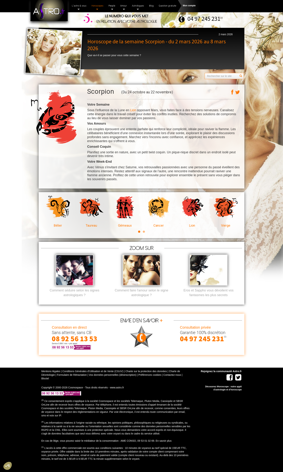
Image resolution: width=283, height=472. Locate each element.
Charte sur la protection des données (146, 377)
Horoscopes (97, 7)
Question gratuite (167, 5)
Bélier (57, 212)
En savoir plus (163, 446)
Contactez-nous (172, 380)
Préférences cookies (149, 380)
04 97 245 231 (204, 18)
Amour (123, 7)
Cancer (158, 212)
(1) (221, 17)
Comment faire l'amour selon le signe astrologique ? (141, 299)
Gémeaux (125, 212)
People (111, 7)
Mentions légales (50, 377)
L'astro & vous (79, 7)
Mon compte (189, 5)
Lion (133, 110)
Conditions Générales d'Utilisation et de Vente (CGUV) (92, 377)
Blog (151, 5)
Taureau (91, 212)
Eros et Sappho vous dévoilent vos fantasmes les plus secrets (209, 299)
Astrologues (138, 7)
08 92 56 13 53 (74, 344)
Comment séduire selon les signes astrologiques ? (74, 299)
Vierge (225, 212)
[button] (7, 466)
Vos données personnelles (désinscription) (112, 380)
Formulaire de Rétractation (72, 380)
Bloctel (45, 384)
